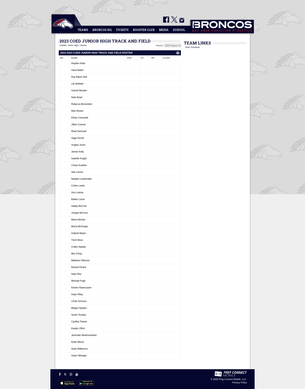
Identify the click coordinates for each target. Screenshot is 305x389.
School (179, 30)
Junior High (72, 45)
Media (164, 30)
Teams (83, 30)
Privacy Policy (239, 382)
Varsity (83, 45)
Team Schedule (192, 47)
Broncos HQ (102, 30)
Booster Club (144, 30)
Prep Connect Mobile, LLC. (233, 379)
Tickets (122, 30)
